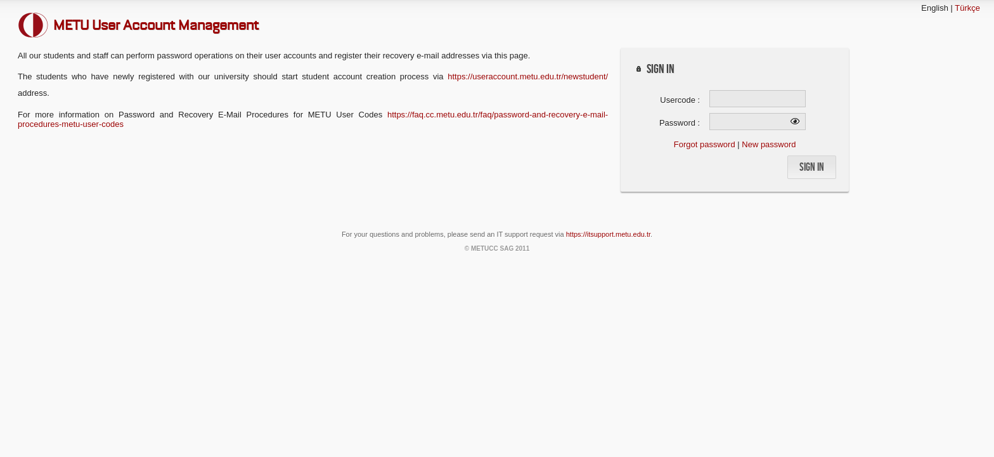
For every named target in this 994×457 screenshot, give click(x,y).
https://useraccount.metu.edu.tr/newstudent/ (528, 76)
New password (769, 144)
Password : (679, 123)
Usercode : (680, 100)
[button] (811, 167)
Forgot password (704, 144)
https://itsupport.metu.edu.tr (608, 234)
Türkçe (967, 8)
